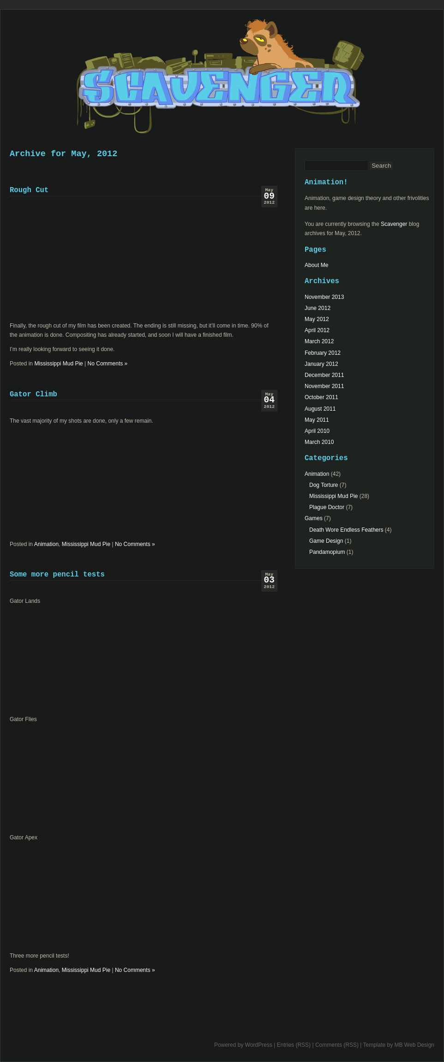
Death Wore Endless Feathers (346, 530)
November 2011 (324, 386)
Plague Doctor (326, 507)
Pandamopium (327, 552)
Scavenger (222, 81)
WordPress (258, 1045)
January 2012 (321, 364)
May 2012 (317, 319)
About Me (316, 265)
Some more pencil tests (57, 575)
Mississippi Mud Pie (58, 363)
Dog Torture (323, 485)
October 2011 (321, 397)
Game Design (326, 541)
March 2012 (319, 341)
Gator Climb (33, 395)
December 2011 (324, 375)
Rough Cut (29, 190)
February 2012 (323, 353)
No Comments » (108, 363)
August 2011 (320, 409)
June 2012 (317, 308)
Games (314, 518)
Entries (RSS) (294, 1045)
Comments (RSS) (337, 1045)
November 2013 (324, 297)
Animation (46, 544)
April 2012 (317, 330)
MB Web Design (414, 1045)
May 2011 (317, 420)
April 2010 (317, 431)
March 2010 (319, 442)
